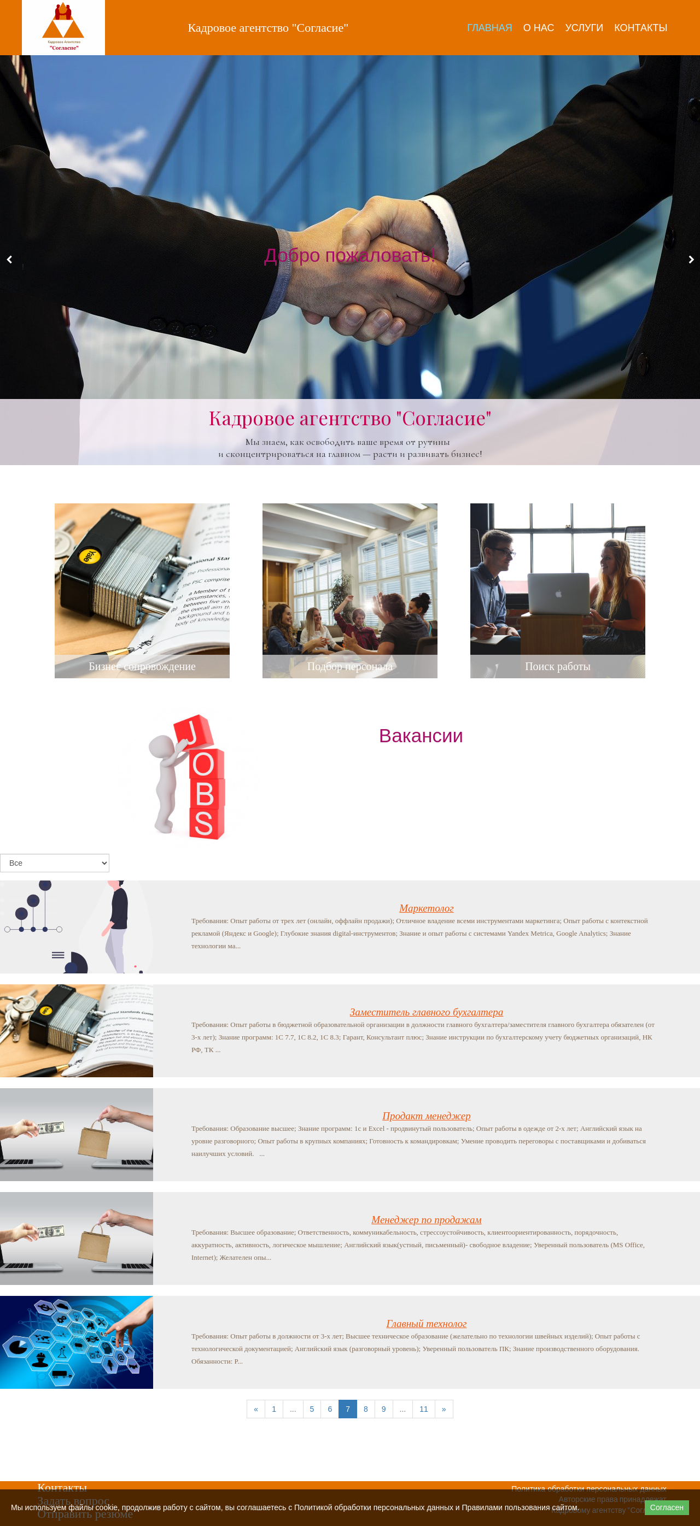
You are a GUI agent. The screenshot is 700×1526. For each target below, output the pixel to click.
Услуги (584, 27)
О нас (539, 27)
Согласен (667, 1507)
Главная (489, 27)
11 (423, 1409)
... (293, 1409)
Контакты (640, 27)
